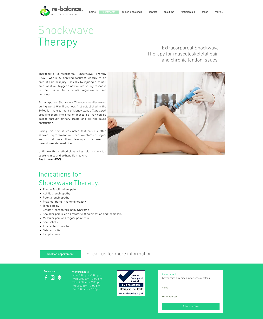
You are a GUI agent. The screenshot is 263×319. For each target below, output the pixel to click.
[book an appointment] (60, 254)
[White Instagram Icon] (53, 277)
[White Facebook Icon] (46, 277)
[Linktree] (59, 277)
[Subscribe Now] (191, 306)
